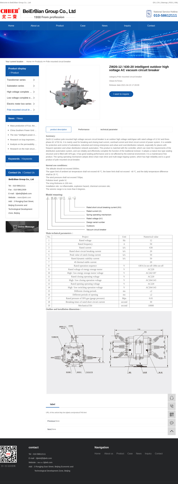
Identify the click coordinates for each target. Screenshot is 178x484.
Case (82, 26)
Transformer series (16, 80)
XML (176, 3)
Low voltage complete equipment (23, 98)
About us (35, 26)
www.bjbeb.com (24, 197)
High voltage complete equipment (23, 92)
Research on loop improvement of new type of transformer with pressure (23, 140)
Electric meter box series (19, 104)
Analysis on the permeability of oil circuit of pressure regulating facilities (23, 144)
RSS (171, 3)
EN (154, 3)
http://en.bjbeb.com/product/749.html (73, 413)
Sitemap (164, 3)
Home (11, 26)
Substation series (15, 86)
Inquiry (127, 26)
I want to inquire (121, 94)
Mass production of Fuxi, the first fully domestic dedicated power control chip (23, 126)
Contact (151, 26)
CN (158, 3)
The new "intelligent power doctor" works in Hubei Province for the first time (23, 135)
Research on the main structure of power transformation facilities (23, 149)
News (104, 26)
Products (39, 61)
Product (60, 26)
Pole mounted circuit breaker (58, 61)
